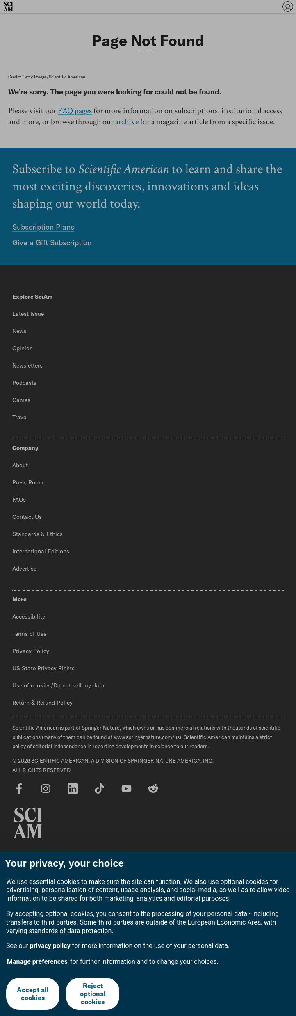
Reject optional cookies (93, 993)
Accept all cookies (33, 994)
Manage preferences (37, 962)
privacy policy (50, 946)
